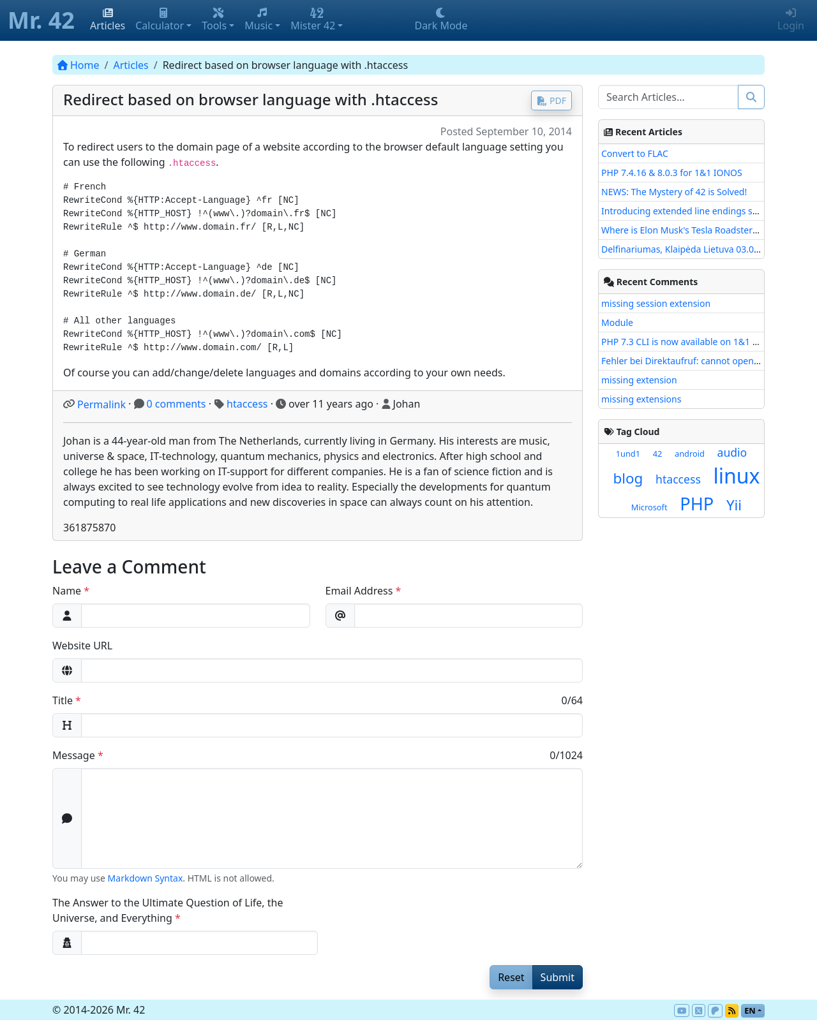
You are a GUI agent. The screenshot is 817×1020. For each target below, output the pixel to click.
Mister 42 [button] (312, 20)
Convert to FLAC (634, 153)
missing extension (639, 380)
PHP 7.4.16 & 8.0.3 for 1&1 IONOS (671, 172)
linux (736, 475)
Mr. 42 (41, 20)
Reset (511, 977)
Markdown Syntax (145, 878)
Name (66, 591)
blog (628, 478)
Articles (107, 20)
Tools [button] (214, 20)
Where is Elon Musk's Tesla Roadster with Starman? (708, 230)
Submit (557, 977)
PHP (697, 503)
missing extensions (641, 399)
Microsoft (649, 507)
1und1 (628, 453)
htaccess (247, 404)
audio (732, 452)
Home (78, 65)
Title (62, 700)
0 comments (176, 404)
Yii (734, 505)
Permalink (101, 404)
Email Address (359, 591)
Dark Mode (440, 20)
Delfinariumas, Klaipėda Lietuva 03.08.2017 (691, 249)
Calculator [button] (159, 20)
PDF (551, 100)
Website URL (82, 646)
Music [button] (258, 20)
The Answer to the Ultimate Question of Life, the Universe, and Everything (167, 910)
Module (617, 322)
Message (73, 755)
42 (658, 453)
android (690, 453)
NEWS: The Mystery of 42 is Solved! (674, 192)
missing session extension (655, 303)
